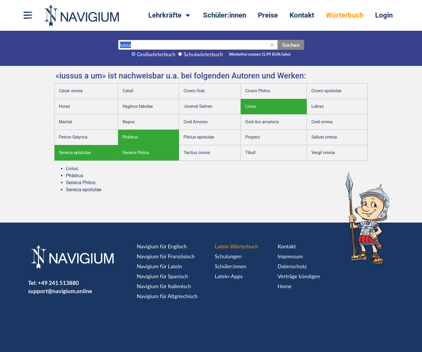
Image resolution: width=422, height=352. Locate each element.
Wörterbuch (344, 15)
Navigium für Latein (159, 266)
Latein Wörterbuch (236, 246)
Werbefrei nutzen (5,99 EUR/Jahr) (259, 54)
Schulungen (228, 256)
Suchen (291, 45)
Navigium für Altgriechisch (167, 296)
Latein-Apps (229, 276)
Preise (268, 15)
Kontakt (302, 15)
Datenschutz (292, 266)
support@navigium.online (60, 291)
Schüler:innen (224, 15)
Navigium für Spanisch (162, 276)
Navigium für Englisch (162, 246)
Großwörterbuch (156, 54)
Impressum (290, 256)
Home (285, 286)
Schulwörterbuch (203, 54)
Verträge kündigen (299, 276)
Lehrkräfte (169, 15)
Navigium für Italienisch (164, 286)
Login (384, 15)
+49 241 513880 (58, 282)
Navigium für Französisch (166, 256)
